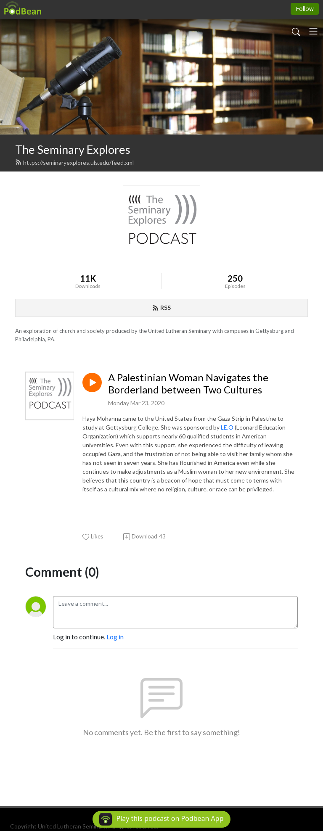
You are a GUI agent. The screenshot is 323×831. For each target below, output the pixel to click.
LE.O (227, 427)
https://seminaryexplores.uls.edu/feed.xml (74, 162)
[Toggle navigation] (313, 31)
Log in (115, 637)
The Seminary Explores (72, 149)
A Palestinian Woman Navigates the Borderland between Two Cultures (188, 384)
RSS (161, 307)
